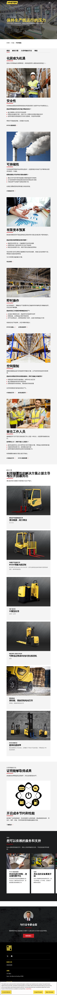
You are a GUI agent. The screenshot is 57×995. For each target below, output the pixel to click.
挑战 (8, 50)
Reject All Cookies (49, 992)
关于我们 (9, 973)
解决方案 (15, 50)
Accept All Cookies (38, 992)
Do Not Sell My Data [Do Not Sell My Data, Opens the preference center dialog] (6, 992)
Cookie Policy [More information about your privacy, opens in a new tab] (28, 988)
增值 (36, 50)
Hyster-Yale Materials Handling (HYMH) (15, 976)
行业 (12, 43)
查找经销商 (9, 965)
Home (8, 43)
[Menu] (49, 3)
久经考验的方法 (26, 50)
